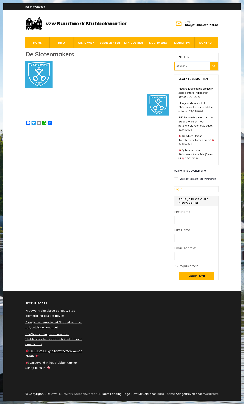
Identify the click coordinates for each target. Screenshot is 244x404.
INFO (61, 43)
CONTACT (206, 43)
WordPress (211, 394)
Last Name (182, 230)
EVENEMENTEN (110, 43)
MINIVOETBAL (134, 43)
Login (178, 189)
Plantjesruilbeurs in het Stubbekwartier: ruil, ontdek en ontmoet (196, 107)
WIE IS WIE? (85, 43)
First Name (182, 212)
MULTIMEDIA (158, 43)
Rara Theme (166, 394)
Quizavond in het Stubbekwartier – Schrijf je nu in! (195, 154)
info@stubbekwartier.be (202, 25)
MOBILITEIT (182, 43)
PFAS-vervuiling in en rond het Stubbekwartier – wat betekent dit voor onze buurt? (196, 121)
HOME (37, 43)
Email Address (185, 248)
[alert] (196, 179)
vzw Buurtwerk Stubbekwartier (86, 23)
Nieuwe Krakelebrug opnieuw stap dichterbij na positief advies (195, 92)
